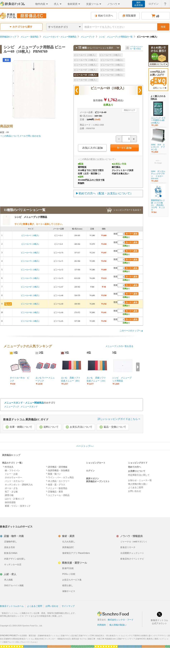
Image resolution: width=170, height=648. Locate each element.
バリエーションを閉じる (118, 47)
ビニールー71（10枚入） (112, 60)
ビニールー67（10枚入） (86, 70)
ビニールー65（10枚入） (86, 80)
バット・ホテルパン (14, 481)
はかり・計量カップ (14, 499)
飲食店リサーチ (127, 547)
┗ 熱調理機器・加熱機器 (57, 470)
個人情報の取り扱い (137, 484)
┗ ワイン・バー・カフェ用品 (59, 477)
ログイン (90, 470)
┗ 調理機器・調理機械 (56, 467)
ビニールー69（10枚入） (86, 75)
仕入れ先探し (68, 541)
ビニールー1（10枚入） (85, 55)
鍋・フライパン (12, 470)
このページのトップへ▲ (131, 330)
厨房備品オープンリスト (98, 481)
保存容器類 (10, 502)
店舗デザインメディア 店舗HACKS (131, 639)
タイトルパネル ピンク (19, 379)
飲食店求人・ (109, 636)
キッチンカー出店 (12, 564)
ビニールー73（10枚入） (112, 65)
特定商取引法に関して (139, 475)
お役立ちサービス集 (72, 580)
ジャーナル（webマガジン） (134, 541)
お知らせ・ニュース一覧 (140, 480)
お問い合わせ (134, 491)
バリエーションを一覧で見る (136, 47)
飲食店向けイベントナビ (132, 559)
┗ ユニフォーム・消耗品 (57, 495)
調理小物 (9, 495)
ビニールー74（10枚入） (86, 60)
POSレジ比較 (68, 574)
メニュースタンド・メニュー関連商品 (59, 36)
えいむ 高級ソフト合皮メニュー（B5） (71, 379)
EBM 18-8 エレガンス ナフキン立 (158, 146)
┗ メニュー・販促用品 (56, 488)
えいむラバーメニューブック (45, 379)
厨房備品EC (68, 547)
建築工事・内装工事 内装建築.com (102, 639)
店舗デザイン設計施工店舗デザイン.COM (77, 636)
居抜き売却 (9, 547)
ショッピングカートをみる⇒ (127, 210)
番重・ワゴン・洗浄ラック (18, 506)
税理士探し (67, 585)
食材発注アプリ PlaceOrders (76, 553)
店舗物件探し (10, 541)
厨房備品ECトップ (8, 36)
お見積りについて (136, 471)
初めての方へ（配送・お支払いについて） (106, 193)
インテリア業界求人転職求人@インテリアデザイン (146, 636)
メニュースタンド (29, 406)
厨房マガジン (92, 478)
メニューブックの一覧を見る (119, 346)
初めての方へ (104, 15)
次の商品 (140, 90)
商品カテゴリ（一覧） (13, 463)
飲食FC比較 (68, 568)
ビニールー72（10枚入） (86, 65)
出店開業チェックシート (132, 553)
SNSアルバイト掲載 (14, 585)
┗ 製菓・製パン (53, 474)
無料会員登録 (138, 3)
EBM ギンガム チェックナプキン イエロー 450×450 (159, 174)
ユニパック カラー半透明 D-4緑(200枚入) (158, 120)
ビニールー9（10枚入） (110, 55)
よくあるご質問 (135, 487)
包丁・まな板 (11, 491)
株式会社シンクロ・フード (120, 619)
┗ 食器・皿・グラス (55, 484)
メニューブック (87, 36)
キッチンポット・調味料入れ (19, 484)
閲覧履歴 (129, 15)
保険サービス (68, 591)
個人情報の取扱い (118, 625)
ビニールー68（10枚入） (112, 70)
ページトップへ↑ (85, 446)
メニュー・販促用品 (29, 36)
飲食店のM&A (10, 553)
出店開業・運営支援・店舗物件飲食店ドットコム (39, 636)
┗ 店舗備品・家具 (54, 491)
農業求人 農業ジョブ (155, 639)
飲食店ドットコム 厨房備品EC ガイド (25, 419)
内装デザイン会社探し (15, 559)
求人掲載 (8, 580)
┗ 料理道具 (7, 467)
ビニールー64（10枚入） (112, 75)
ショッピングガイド (137, 463)
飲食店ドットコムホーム (12, 606)
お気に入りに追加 (92, 148)
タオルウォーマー (13, 477)
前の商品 (77, 90)
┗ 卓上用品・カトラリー (57, 481)
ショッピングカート (95, 463)
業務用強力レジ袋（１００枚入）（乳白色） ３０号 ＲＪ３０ (158, 205)
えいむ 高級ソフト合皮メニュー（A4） (96, 379)
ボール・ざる (11, 488)
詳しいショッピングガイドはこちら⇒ (119, 419)
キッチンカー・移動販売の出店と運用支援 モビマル (66, 639)
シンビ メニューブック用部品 (122, 379)
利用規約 (101, 625)
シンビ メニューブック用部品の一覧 (115, 36)
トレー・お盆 (11, 474)
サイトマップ (68, 606)
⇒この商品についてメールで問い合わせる (20, 136)
